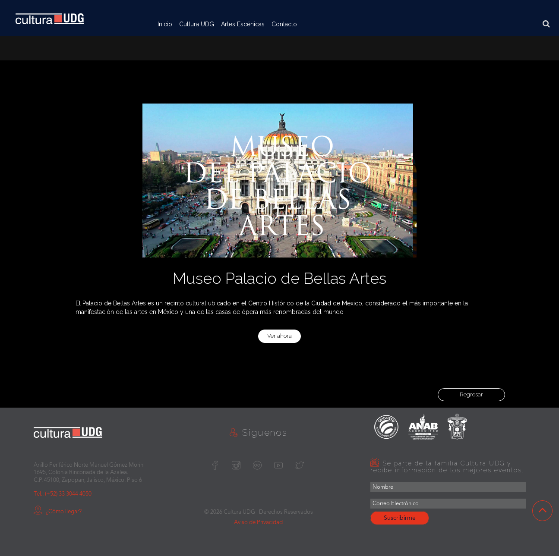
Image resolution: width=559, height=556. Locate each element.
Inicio (165, 24)
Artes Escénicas (243, 24)
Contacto (284, 24)
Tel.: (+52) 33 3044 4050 (63, 494)
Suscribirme (400, 518)
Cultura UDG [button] (196, 24)
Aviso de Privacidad (258, 522)
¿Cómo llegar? (58, 512)
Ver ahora (279, 336)
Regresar (471, 394)
